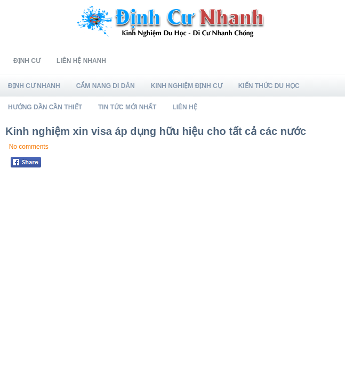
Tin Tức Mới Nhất (127, 107)
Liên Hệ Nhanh (81, 61)
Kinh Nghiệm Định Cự (186, 86)
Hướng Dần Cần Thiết (45, 107)
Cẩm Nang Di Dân (105, 86)
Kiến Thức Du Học (269, 86)
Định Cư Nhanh (34, 86)
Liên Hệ (184, 107)
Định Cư (27, 61)
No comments (29, 146)
